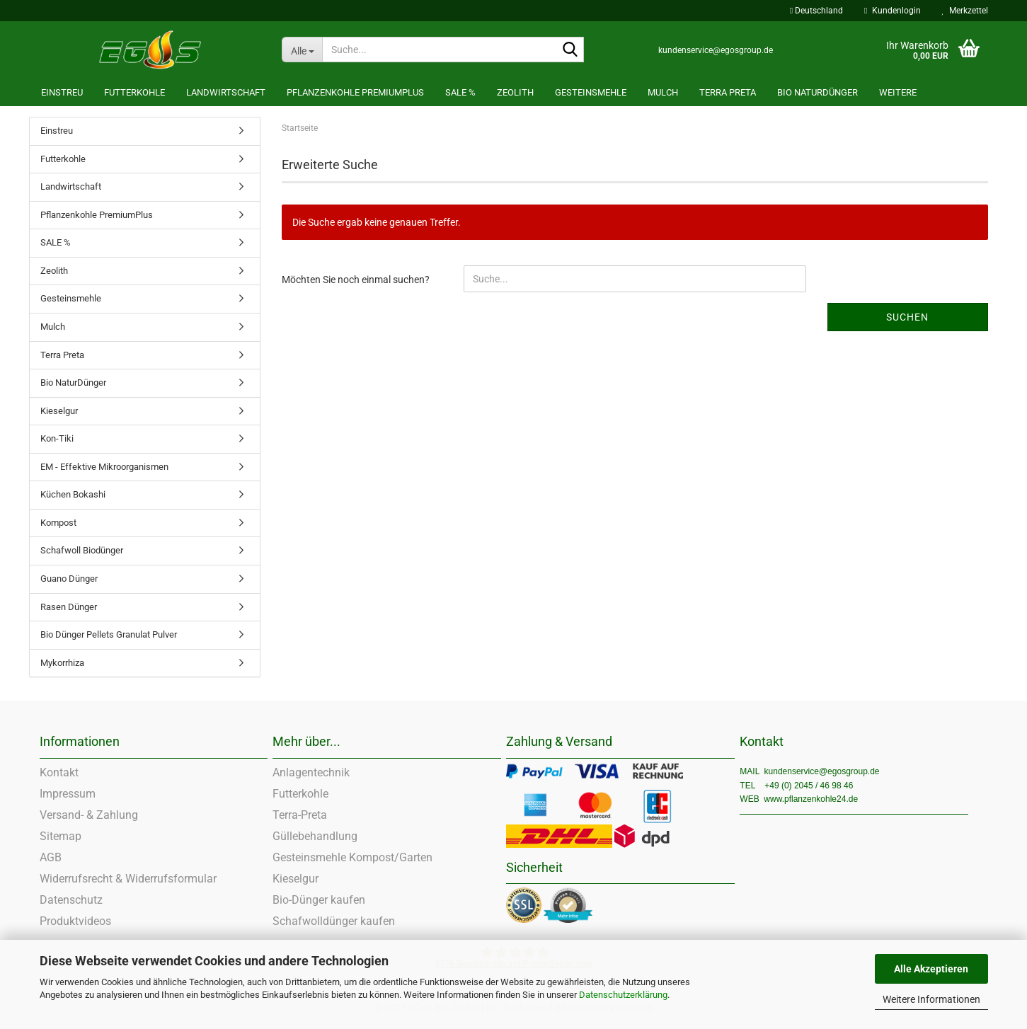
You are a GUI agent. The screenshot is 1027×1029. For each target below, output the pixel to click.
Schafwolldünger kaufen (333, 921)
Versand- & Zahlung (89, 815)
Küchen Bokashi (72, 494)
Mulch (663, 92)
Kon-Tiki (57, 438)
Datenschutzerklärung (623, 994)
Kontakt (59, 772)
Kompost (58, 522)
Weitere (898, 92)
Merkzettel (965, 11)
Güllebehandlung (314, 836)
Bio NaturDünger (817, 92)
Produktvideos (75, 921)
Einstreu (62, 92)
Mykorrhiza (62, 662)
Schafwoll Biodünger (81, 550)
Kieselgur (59, 411)
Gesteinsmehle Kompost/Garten (352, 857)
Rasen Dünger (68, 607)
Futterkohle (134, 92)
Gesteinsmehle (590, 92)
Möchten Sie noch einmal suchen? (356, 279)
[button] (816, 10)
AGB (51, 857)
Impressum (68, 793)
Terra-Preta (299, 815)
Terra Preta (727, 92)
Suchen (907, 317)
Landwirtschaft (225, 92)
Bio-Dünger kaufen (318, 900)
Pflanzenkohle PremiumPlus (355, 92)
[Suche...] (302, 49)
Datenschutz (71, 900)
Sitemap (60, 836)
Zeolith (515, 92)
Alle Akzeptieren (931, 969)
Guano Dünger (69, 578)
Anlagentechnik (311, 772)
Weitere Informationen (931, 999)
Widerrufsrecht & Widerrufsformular (128, 878)
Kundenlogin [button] (892, 11)
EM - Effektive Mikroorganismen (104, 466)
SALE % (460, 92)
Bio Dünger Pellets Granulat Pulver (108, 634)
